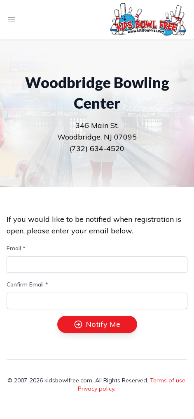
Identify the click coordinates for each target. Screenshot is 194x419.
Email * (16, 248)
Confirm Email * (27, 284)
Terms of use (167, 380)
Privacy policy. (96, 388)
